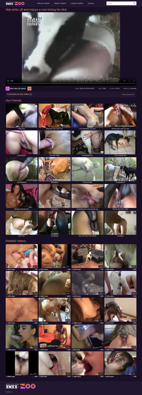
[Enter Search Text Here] (121, 3)
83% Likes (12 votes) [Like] (16, 88)
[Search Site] (134, 3)
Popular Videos (43, 3)
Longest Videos (77, 3)
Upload (91, 3)
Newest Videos (60, 3)
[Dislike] (30, 88)
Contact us (9, 392)
